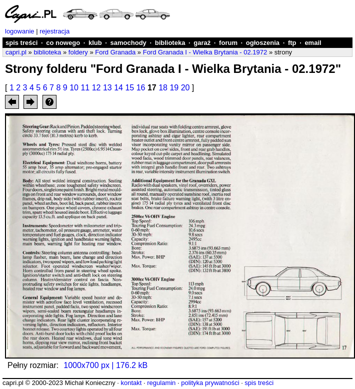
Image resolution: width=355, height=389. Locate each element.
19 (174, 87)
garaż (202, 42)
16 (141, 87)
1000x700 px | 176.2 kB (106, 365)
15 (129, 87)
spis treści (22, 42)
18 (163, 87)
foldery (78, 52)
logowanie (19, 31)
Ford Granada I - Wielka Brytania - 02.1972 (205, 52)
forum (228, 42)
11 (85, 87)
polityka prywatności (210, 383)
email (312, 42)
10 (74, 87)
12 (96, 87)
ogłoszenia (263, 42)
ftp (292, 42)
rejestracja (55, 31)
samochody (128, 42)
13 (107, 87)
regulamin (161, 383)
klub (95, 42)
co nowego (63, 42)
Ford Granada (115, 52)
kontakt (131, 383)
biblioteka (170, 42)
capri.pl (16, 52)
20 (185, 87)
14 (118, 87)
